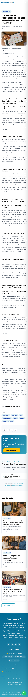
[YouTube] (15, 644)
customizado (15, 415)
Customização (6, 415)
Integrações (23, 637)
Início (2, 8)
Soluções (9, 631)
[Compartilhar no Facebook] (8, 430)
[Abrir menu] (25, 2)
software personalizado (8, 421)
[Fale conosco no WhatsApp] (24, 693)
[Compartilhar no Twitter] (11, 430)
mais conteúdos (10, 406)
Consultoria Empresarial (14, 633)
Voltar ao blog (8, 605)
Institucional (22, 635)
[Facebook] (8, 644)
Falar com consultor (11, 450)
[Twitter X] (12, 644)
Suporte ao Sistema (7, 637)
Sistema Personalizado (19, 631)
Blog (7, 8)
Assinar (16, 637)
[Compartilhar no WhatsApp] (4, 430)
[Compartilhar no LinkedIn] (15, 430)
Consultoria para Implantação (10, 635)
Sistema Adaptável (7, 418)
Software (22, 418)
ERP (21, 415)
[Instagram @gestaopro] (19, 644)
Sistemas (15, 418)
